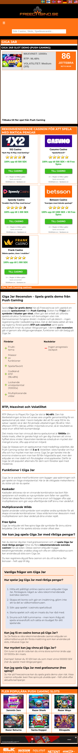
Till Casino (15, 171)
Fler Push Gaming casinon (17, 287)
